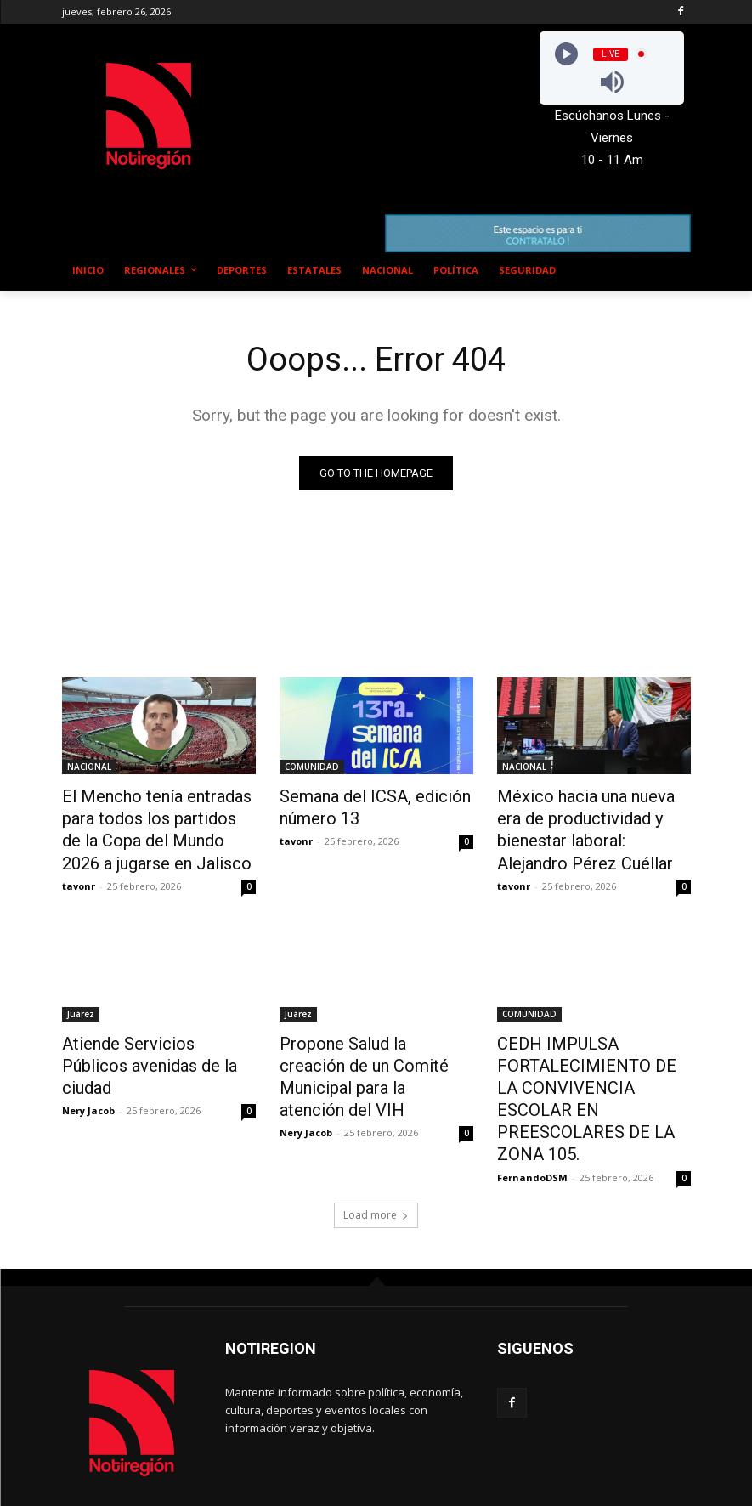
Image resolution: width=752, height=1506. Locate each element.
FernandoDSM (532, 1124)
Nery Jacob (88, 1068)
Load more (376, 1161)
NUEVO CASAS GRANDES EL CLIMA (384, 99)
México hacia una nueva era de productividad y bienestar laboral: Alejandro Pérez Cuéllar (594, 822)
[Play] (566, 54)
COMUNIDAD (312, 767)
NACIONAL (89, 767)
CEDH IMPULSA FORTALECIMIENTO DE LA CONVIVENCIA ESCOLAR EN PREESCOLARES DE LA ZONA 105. (589, 1065)
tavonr (78, 871)
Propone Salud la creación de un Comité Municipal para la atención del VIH (372, 1046)
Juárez (80, 999)
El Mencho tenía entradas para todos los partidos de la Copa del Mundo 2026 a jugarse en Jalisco (158, 822)
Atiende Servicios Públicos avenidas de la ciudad (146, 1037)
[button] (671, 271)
